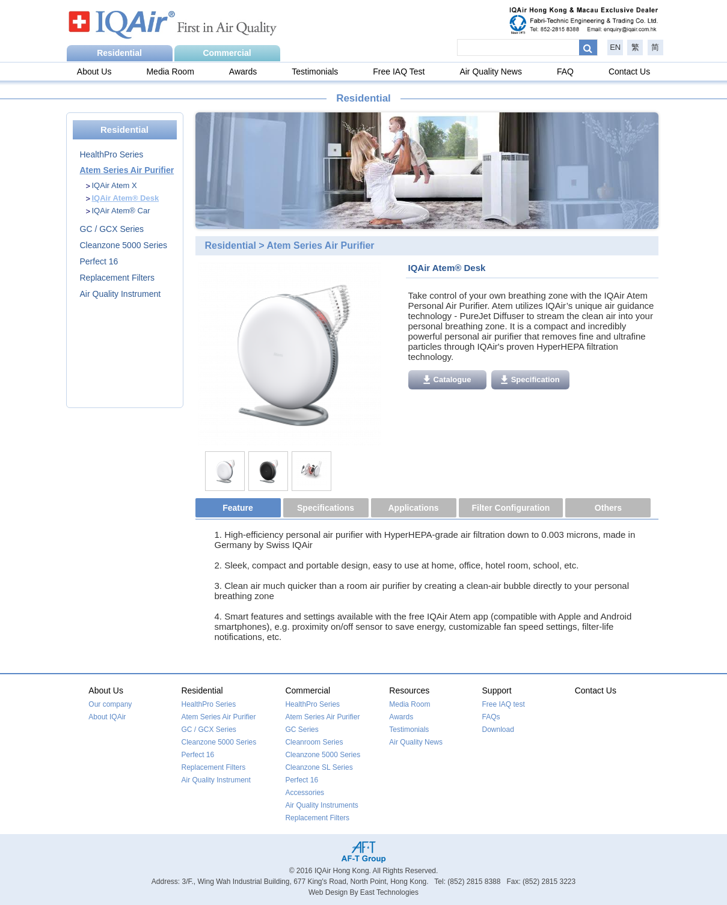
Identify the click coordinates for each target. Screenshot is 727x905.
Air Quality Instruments (321, 805)
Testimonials (315, 71)
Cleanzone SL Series (318, 767)
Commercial (227, 53)
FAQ (565, 71)
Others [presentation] (608, 508)
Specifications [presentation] (325, 508)
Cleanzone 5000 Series (124, 245)
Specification (530, 379)
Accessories (304, 792)
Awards (243, 71)
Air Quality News (490, 71)
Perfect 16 (99, 261)
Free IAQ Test (399, 71)
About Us (94, 71)
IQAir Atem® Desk (125, 198)
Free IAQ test (503, 704)
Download (498, 729)
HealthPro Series (112, 154)
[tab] (239, 508)
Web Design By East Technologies (363, 892)
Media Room (170, 71)
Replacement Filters (117, 277)
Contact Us (629, 71)
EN (615, 47)
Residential (119, 53)
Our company (110, 704)
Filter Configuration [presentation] (511, 508)
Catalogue (447, 379)
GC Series (301, 729)
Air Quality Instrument (120, 294)
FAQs (491, 717)
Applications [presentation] (413, 508)
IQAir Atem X (114, 185)
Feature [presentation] (237, 508)
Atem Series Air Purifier (127, 170)
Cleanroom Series (314, 742)
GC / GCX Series (112, 229)
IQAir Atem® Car (121, 210)
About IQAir (107, 717)
